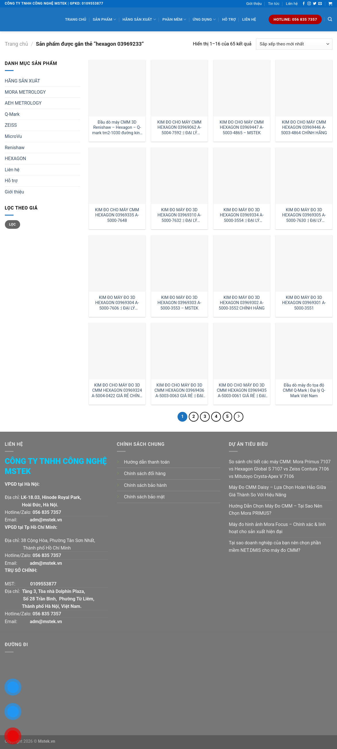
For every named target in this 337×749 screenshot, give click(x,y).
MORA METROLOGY (25, 92)
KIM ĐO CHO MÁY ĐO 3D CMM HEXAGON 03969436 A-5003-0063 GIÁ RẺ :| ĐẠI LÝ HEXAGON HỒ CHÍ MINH (179, 391)
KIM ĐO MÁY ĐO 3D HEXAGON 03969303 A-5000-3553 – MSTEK (179, 303)
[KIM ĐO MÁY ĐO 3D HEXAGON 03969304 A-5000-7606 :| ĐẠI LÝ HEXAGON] (117, 263)
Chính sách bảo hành (145, 485)
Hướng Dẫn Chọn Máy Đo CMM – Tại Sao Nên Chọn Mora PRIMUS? (275, 509)
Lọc (12, 224)
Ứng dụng (204, 19)
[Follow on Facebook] (303, 4)
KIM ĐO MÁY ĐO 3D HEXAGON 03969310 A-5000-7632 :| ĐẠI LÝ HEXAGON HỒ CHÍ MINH (179, 215)
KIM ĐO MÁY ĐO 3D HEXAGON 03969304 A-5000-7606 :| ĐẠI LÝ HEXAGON (117, 303)
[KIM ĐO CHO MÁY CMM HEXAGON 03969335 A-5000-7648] (117, 175)
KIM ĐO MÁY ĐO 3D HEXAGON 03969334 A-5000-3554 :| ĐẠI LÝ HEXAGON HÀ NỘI (241, 215)
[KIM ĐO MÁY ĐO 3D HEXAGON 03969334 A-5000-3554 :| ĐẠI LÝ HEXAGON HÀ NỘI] (241, 175)
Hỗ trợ (229, 19)
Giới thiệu (254, 3)
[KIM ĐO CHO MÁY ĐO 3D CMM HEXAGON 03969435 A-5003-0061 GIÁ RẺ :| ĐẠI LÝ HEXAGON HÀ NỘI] (241, 351)
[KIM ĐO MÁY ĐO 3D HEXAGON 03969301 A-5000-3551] (304, 263)
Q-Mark (12, 114)
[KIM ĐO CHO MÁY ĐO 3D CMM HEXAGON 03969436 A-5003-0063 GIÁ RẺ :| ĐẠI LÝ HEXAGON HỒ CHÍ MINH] (179, 351)
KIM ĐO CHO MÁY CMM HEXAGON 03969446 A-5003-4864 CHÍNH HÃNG (304, 127)
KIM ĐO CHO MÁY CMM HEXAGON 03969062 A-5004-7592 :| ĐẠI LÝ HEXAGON (179, 128)
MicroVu (13, 136)
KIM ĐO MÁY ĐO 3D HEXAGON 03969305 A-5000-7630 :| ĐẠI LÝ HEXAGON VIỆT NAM (304, 215)
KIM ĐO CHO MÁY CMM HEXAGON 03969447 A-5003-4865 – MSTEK (241, 127)
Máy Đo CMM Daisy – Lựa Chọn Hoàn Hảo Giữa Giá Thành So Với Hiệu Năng (277, 491)
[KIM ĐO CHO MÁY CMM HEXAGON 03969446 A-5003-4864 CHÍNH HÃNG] (304, 88)
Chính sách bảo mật (144, 497)
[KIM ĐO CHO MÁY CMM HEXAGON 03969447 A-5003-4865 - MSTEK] (241, 88)
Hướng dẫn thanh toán (147, 462)
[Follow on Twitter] (314, 4)
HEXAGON (15, 158)
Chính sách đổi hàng (145, 473)
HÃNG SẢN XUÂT (22, 81)
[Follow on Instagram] (309, 4)
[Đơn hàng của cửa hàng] (294, 44)
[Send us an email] (320, 4)
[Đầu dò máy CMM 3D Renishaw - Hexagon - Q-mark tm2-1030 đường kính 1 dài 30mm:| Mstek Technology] (117, 88)
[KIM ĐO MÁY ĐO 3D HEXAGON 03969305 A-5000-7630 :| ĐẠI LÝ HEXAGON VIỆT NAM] (304, 175)
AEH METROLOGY (23, 103)
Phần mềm (174, 19)
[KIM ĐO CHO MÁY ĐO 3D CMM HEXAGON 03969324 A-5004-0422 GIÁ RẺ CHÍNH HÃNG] (117, 351)
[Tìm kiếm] (330, 19)
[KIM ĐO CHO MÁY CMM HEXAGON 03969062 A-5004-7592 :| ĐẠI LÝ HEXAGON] (179, 88)
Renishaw (15, 147)
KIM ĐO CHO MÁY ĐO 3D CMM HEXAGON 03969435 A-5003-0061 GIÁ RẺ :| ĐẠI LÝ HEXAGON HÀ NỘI (242, 391)
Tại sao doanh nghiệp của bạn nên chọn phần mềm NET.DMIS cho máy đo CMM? (275, 546)
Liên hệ (292, 3)
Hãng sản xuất (139, 19)
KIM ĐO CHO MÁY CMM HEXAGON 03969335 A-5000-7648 (117, 215)
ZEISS (11, 125)
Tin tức (274, 3)
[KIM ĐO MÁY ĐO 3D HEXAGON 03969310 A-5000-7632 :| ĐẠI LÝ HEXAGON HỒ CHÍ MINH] (179, 175)
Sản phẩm (104, 19)
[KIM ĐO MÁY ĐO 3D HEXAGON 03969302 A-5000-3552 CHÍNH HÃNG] (241, 263)
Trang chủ (75, 19)
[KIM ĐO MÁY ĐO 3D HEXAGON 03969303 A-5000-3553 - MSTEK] (179, 263)
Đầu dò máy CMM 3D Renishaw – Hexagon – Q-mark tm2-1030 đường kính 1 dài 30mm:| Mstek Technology (117, 128)
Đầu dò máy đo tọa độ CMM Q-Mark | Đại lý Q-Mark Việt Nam (304, 390)
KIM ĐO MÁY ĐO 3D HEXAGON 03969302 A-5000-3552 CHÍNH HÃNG (242, 303)
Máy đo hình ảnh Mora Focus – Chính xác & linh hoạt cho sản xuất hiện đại (277, 528)
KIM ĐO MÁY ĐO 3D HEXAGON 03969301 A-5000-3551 (304, 303)
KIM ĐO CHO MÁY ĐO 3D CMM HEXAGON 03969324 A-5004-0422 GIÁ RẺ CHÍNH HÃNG (117, 391)
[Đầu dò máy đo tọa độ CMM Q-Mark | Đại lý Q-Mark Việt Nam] (304, 351)
